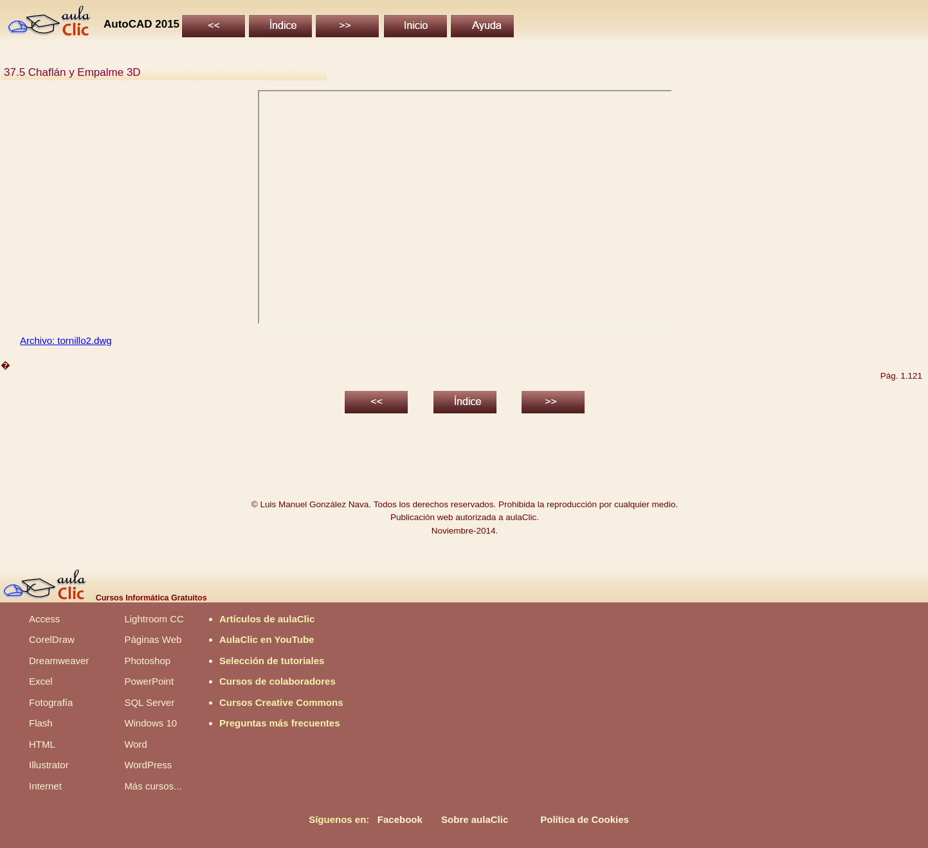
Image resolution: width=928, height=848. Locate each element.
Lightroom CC (154, 618)
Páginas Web (152, 639)
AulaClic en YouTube (266, 639)
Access (44, 618)
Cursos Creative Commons (281, 702)
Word (135, 744)
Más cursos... (152, 785)
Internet (45, 785)
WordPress (148, 764)
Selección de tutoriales (271, 660)
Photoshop (147, 660)
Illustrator (49, 764)
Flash (41, 722)
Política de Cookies (584, 819)
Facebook (400, 819)
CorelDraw (52, 639)
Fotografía (51, 702)
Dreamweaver (59, 660)
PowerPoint (149, 681)
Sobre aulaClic (474, 819)
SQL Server (149, 702)
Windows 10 (150, 722)
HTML (42, 744)
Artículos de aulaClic (266, 618)
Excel (41, 681)
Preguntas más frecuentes (279, 722)
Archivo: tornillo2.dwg (66, 340)
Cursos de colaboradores (277, 681)
